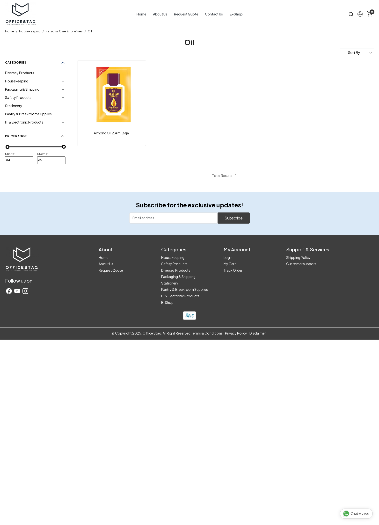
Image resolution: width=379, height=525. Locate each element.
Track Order (233, 270)
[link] (351, 14)
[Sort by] (357, 52)
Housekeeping (16, 81)
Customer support (301, 264)
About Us (160, 14)
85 (51, 160)
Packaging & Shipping (22, 89)
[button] (360, 14)
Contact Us (214, 14)
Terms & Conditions (207, 333)
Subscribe (234, 217)
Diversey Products (19, 73)
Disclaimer (257, 333)
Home (141, 14)
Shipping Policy (298, 257)
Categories (15, 62)
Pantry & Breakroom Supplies (28, 114)
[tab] (35, 136)
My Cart (230, 264)
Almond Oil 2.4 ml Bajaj (112, 133)
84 (19, 160)
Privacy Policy (236, 333)
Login (228, 257)
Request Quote (186, 14)
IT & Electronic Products (24, 122)
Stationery (13, 105)
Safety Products (18, 97)
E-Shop (236, 14)
